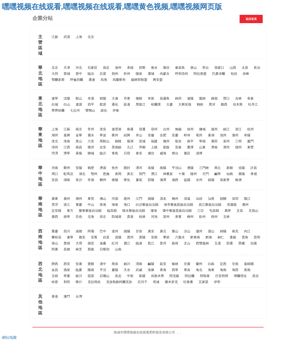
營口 (226, 98)
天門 (205, 174)
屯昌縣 (214, 210)
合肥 (163, 135)
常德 (91, 180)
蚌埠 (187, 135)
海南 (115, 204)
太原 (245, 67)
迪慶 (103, 243)
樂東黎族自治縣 (90, 210)
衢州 (115, 135)
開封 (127, 168)
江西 (67, 147)
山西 (233, 67)
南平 (190, 141)
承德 (130, 67)
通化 (115, 104)
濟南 (214, 147)
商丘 (217, 168)
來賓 (178, 216)
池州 (223, 135)
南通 (130, 129)
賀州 (166, 216)
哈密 (55, 282)
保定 (106, 67)
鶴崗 (200, 104)
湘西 (175, 180)
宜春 (178, 147)
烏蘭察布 (119, 79)
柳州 (190, 216)
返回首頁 (251, 19)
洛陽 (151, 168)
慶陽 (115, 270)
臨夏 (79, 270)
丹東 (127, 98)
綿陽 (223, 231)
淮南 (67, 141)
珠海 (103, 204)
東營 (250, 147)
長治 (257, 67)
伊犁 (217, 282)
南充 (235, 231)
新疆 (142, 276)
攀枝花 (56, 237)
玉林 (226, 216)
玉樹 (55, 276)
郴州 (103, 180)
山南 (118, 249)
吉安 (103, 147)
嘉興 (67, 135)
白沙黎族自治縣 (147, 204)
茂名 (163, 198)
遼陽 (190, 98)
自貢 (106, 237)
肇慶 (79, 204)
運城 (151, 73)
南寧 (67, 216)
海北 (199, 270)
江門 (139, 198)
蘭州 (199, 264)
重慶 (55, 231)
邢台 (205, 67)
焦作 (115, 168)
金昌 (55, 270)
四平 (91, 104)
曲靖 (175, 243)
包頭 (234, 73)
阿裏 (55, 249)
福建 (154, 141)
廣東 (55, 198)
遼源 (79, 104)
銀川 (79, 276)
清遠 (187, 198)
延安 (163, 264)
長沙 (79, 180)
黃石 (130, 174)
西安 (67, 264)
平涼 (103, 270)
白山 (67, 104)
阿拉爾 (189, 276)
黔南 (209, 237)
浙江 (238, 129)
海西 (235, 270)
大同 (55, 73)
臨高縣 (112, 210)
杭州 (250, 129)
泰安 (139, 153)
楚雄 (67, 243)
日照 (127, 153)
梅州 (175, 198)
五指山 (253, 210)
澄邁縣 (232, 204)
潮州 (79, 198)
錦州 (178, 98)
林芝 (79, 249)
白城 (55, 104)
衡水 (154, 67)
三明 (238, 141)
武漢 (67, 37)
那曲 (91, 249)
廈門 (250, 141)
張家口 (219, 67)
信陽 (241, 168)
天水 (127, 270)
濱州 (226, 147)
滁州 (235, 135)
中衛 (130, 276)
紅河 (115, 243)
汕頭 (199, 198)
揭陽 (151, 198)
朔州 (115, 73)
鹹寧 (217, 174)
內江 (247, 231)
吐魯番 (188, 282)
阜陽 (247, 135)
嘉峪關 (249, 264)
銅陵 (118, 141)
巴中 (103, 231)
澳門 (67, 296)
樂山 (175, 231)
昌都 (67, 249)
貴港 (130, 216)
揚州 (214, 129)
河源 (115, 198)
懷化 (127, 180)
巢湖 (211, 135)
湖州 (55, 135)
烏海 (104, 79)
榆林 (175, 264)
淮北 (55, 141)
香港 (55, 296)
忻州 (127, 73)
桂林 (142, 216)
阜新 (151, 98)
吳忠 (118, 276)
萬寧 (228, 210)
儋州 (245, 204)
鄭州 (67, 168)
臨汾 (91, 73)
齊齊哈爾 (58, 110)
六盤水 (180, 237)
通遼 (92, 79)
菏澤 (55, 153)
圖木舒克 (171, 282)
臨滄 (139, 243)
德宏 (91, 243)
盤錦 (202, 98)
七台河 (75, 110)
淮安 (103, 129)
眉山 (211, 231)
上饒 (154, 147)
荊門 (142, 174)
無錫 (178, 129)
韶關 (223, 198)
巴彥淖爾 (218, 73)
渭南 (139, 264)
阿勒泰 (205, 276)
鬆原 (103, 104)
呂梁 (103, 73)
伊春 (116, 110)
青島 (115, 153)
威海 (163, 153)
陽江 (247, 198)
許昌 (253, 168)
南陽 (163, 168)
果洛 (187, 270)
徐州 (190, 129)
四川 (67, 231)
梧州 (214, 216)
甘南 (235, 264)
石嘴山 (104, 276)
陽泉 (139, 73)
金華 (79, 135)
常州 (91, 129)
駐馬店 (68, 174)
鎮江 (226, 129)
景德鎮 (116, 147)
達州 (115, 231)
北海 (91, 216)
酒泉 (67, 270)
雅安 (82, 237)
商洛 (115, 264)
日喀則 (104, 249)
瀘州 (199, 231)
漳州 (55, 147)
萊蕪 (79, 153)
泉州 (226, 141)
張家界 (225, 180)
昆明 (257, 237)
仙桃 (229, 174)
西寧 (175, 270)
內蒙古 (165, 73)
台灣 (79, 296)
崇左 (103, 216)
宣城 (142, 141)
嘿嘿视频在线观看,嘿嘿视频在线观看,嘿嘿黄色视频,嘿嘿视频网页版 (112, 7)
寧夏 (67, 276)
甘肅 (187, 264)
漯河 (139, 168)
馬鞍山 (104, 141)
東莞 (91, 198)
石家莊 (92, 67)
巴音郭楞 (221, 276)
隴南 (91, 270)
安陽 (79, 168)
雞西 (224, 104)
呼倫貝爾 (76, 79)
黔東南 (195, 237)
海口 (127, 204)
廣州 (67, 198)
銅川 (127, 264)
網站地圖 (9, 337)
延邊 (127, 104)
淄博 (199, 153)
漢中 (103, 264)
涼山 (187, 231)
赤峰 (246, 73)
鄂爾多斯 (58, 79)
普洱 (163, 243)
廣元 (163, 231)
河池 (154, 216)
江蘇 (55, 37)
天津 (67, 67)
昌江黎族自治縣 (210, 204)
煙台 (175, 153)
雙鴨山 (90, 110)
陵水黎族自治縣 (133, 210)
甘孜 (139, 231)
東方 (70, 210)
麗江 (127, 243)
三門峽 (204, 168)
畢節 (166, 237)
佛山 (103, 198)
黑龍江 (140, 104)
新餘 (166, 147)
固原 (91, 276)
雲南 (245, 237)
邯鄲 (142, 67)
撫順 (139, 98)
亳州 (199, 135)
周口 (55, 174)
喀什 (79, 282)
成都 (79, 231)
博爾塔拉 (240, 276)
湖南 (67, 180)
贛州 (91, 147)
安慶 (175, 135)
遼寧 (55, 98)
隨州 (193, 174)
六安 (91, 141)
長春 (250, 98)
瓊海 (154, 210)
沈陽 (67, 98)
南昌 (79, 147)
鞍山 (79, 98)
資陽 (118, 237)
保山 (55, 243)
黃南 (247, 270)
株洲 (238, 180)
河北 (79, 67)
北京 (91, 37)
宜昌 (55, 180)
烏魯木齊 (157, 276)
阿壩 (91, 231)
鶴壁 (91, 168)
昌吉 (255, 276)
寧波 (103, 135)
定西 (223, 264)
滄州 (118, 67)
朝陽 (103, 98)
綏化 (104, 110)
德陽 (127, 231)
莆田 (214, 141)
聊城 (91, 153)
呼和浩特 (181, 73)
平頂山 (177, 168)
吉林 (238, 98)
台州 (166, 129)
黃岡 (118, 174)
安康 (79, 264)
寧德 (202, 141)
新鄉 (229, 168)
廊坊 (166, 67)
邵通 (229, 243)
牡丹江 (253, 104)
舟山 (139, 135)
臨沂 (103, 153)
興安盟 (158, 79)
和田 (67, 282)
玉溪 (217, 243)
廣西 (55, 216)
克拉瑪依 (94, 282)
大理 (79, 243)
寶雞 (91, 264)
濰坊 (151, 153)
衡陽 (115, 180)
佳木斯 (238, 104)
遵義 (233, 237)
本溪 (91, 98)
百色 (79, 216)
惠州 (127, 198)
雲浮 (55, 204)
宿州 (154, 129)
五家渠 (203, 282)
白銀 (211, 264)
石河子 (142, 282)
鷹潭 (190, 147)
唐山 (193, 67)
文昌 (240, 210)
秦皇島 (180, 67)
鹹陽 (151, 264)
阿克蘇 (174, 276)
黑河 (212, 104)
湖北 (82, 174)
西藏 (241, 243)
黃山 (79, 141)
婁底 (139, 180)
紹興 (127, 135)
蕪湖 (130, 141)
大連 (115, 98)
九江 (130, 147)
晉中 (79, 73)
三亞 (200, 210)
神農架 (168, 174)
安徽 (151, 135)
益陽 (187, 180)
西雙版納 (202, 243)
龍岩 (178, 141)
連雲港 (116, 129)
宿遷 (142, 129)
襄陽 (241, 174)
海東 (211, 270)
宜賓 (94, 237)
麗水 (91, 135)
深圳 (235, 198)
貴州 (130, 237)
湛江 (67, 204)
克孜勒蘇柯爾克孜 (119, 282)
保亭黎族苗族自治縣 (178, 204)
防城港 (116, 216)
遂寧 (70, 237)
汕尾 (211, 198)
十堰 (181, 174)
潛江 (154, 174)
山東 (202, 147)
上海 (79, 37)
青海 (163, 270)
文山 (187, 243)
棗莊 (187, 153)
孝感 (253, 174)
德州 (238, 147)
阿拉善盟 (200, 73)
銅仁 (221, 237)
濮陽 (190, 168)
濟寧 (67, 153)
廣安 (151, 231)
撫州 (166, 141)
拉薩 (253, 243)
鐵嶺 (214, 98)
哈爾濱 (156, 104)
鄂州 (94, 174)
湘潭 (163, 180)
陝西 (55, 264)
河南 (55, 168)
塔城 (156, 282)
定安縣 (56, 210)
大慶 (169, 104)
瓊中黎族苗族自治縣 (177, 210)
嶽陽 (211, 180)
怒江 (151, 243)
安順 (154, 237)
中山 (91, 204)
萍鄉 (142, 147)
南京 (79, 129)
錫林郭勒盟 (139, 79)
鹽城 (202, 129)
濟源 (103, 168)
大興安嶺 (184, 104)
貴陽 (142, 237)
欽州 (202, 216)
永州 (199, 180)
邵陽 (151, 180)
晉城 (67, 73)
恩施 (106, 174)
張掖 (151, 270)
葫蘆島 (165, 98)
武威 (139, 270)
